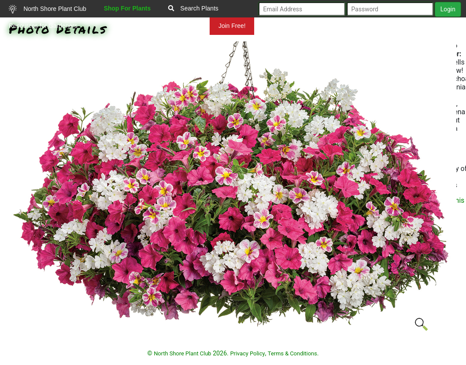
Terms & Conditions (292, 353)
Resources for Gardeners (43, 25)
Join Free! (231, 25)
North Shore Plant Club (47, 9)
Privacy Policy (247, 353)
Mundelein (181, 25)
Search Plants (193, 8)
